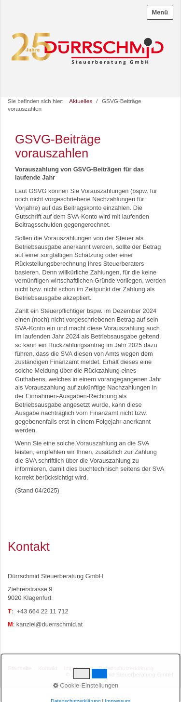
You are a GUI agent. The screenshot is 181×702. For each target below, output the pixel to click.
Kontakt (47, 668)
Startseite (20, 668)
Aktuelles (80, 101)
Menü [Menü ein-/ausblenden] (160, 12)
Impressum (78, 668)
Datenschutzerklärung (125, 668)
